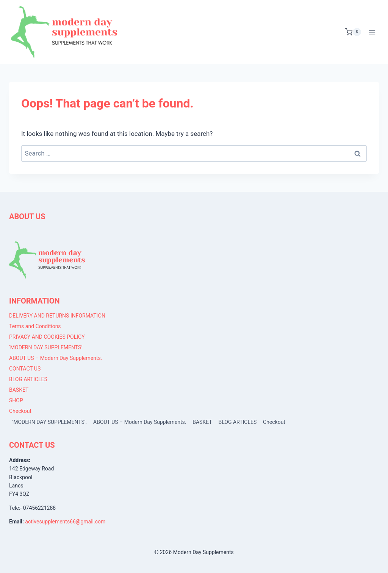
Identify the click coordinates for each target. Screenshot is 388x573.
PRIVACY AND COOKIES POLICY (47, 337)
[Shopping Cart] (353, 32)
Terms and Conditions (35, 326)
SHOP (16, 400)
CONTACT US (25, 369)
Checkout (20, 411)
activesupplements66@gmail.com (65, 522)
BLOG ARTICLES (28, 379)
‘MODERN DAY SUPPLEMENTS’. (46, 347)
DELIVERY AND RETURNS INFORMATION (57, 316)
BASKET (18, 390)
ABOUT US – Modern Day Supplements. (55, 358)
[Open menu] (372, 32)
